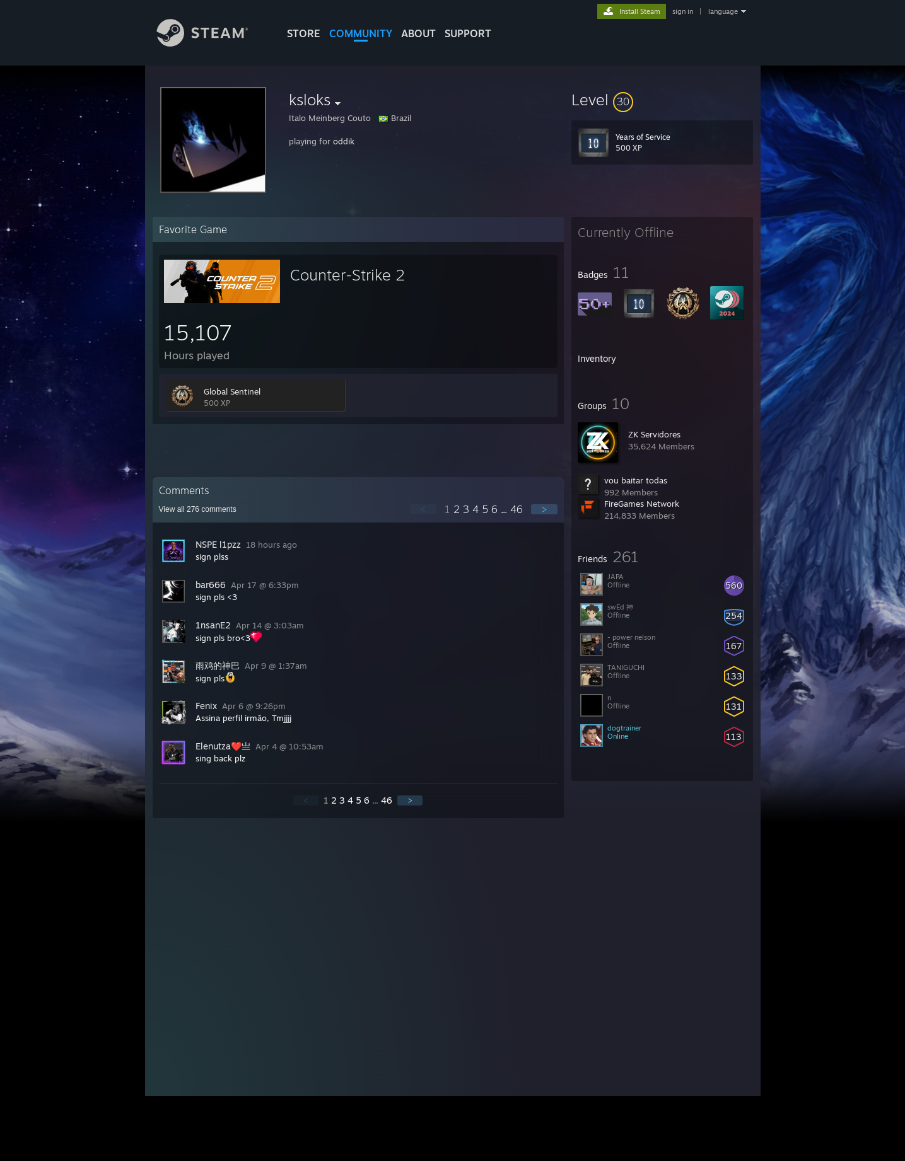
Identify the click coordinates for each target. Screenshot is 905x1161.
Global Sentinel (232, 391)
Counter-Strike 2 (347, 274)
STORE (303, 33)
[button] (662, 99)
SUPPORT (468, 33)
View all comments (197, 509)
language (723, 11)
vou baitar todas (635, 480)
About (418, 33)
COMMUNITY (360, 33)
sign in (682, 11)
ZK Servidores (654, 434)
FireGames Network (641, 504)
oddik (343, 141)
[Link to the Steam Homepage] (211, 43)
